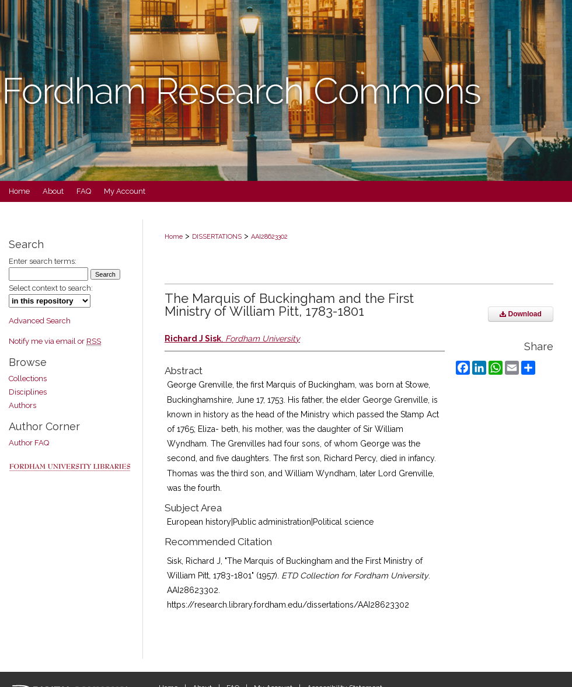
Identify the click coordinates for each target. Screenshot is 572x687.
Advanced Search (40, 320)
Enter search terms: (42, 261)
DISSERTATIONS (217, 236)
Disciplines (28, 392)
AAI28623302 (269, 236)
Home (174, 236)
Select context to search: (51, 288)
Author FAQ (29, 442)
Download (521, 314)
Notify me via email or (55, 341)
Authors (22, 405)
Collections (28, 378)
